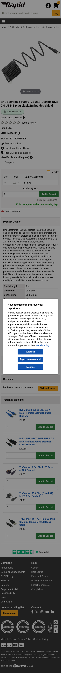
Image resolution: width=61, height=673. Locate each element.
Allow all (30, 352)
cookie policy (42, 345)
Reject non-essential (30, 359)
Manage (30, 367)
